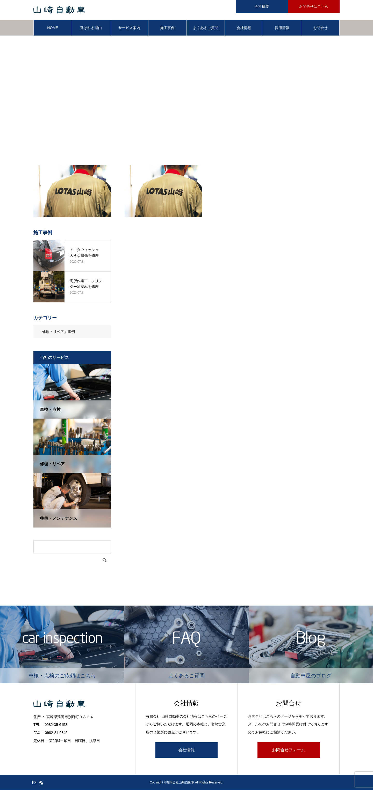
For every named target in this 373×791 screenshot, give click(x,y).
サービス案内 (129, 28)
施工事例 (167, 28)
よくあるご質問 (205, 28)
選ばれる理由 (91, 28)
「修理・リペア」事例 (57, 332)
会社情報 (243, 28)
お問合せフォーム (288, 750)
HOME (52, 28)
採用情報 (282, 28)
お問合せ (320, 28)
